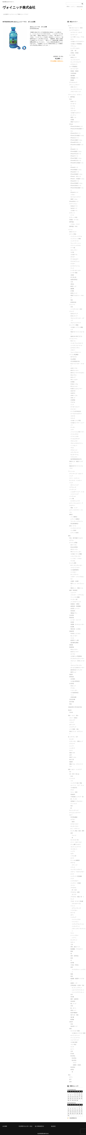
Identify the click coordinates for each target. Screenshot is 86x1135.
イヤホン (73, 193)
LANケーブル (74, 366)
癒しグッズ (73, 1002)
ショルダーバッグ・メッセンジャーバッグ (77, 491)
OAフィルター (74, 378)
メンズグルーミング (76, 600)
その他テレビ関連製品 (76, 654)
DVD (72, 774)
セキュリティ (74, 248)
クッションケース (75, 1036)
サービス (14, 14)
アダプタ (73, 400)
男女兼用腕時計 (74, 522)
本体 (72, 1022)
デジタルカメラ (73, 81)
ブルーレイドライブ (76, 321)
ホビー (71, 813)
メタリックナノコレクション (78, 928)
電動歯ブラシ (74, 611)
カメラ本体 (72, 53)
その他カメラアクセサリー (77, 40)
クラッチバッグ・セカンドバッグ (76, 473)
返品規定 (53, 1124)
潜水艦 (72, 995)
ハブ (72, 328)
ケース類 (73, 246)
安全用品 (74, 1056)
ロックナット (74, 938)
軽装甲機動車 (74, 1011)
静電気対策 (73, 300)
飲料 (70, 1080)
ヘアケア (71, 720)
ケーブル (73, 104)
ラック (72, 266)
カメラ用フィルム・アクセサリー (77, 36)
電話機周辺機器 (74, 641)
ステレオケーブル (76, 902)
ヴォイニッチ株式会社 (19, 7)
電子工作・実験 (74, 1013)
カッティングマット (77, 986)
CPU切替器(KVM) (75, 359)
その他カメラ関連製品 (76, 42)
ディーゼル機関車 (75, 858)
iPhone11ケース (75, 136)
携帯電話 (71, 220)
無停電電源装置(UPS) (76, 457)
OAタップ (73, 684)
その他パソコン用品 (76, 419)
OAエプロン (74, 373)
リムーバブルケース (76, 350)
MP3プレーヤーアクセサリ (77, 371)
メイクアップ (72, 725)
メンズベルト (72, 494)
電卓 (72, 298)
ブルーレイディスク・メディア (77, 318)
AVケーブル (74, 543)
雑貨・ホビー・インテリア (75, 768)
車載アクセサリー (75, 120)
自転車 (71, 1020)
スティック (74, 863)
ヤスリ (71, 749)
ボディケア (72, 723)
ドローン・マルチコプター (77, 870)
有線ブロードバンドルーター (77, 331)
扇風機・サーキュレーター (77, 623)
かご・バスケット (75, 827)
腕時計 (71, 513)
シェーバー (73, 591)
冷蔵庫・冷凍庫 (74, 579)
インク (72, 403)
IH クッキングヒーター (76, 563)
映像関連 (71, 645)
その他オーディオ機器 (76, 552)
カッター (71, 737)
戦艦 (72, 972)
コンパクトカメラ (75, 58)
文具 (72, 1049)
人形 (72, 943)
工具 (72, 280)
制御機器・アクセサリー (77, 947)
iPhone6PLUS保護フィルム (77, 144)
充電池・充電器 (74, 51)
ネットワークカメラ (76, 60)
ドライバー (72, 742)
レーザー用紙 (74, 271)
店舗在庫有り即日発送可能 (75, 705)
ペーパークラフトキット (78, 990)
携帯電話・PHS (73, 225)
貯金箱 (72, 1052)
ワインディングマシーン (77, 519)
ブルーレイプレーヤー (76, 663)
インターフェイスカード (77, 341)
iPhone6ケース (74, 147)
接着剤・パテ (74, 981)
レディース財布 (74, 531)
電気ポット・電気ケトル (77, 586)
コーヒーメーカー (75, 566)
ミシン (72, 693)
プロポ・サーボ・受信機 (77, 899)
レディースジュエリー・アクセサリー (76, 502)
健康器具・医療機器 (76, 604)
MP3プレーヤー (75, 369)
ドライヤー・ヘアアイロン (77, 593)
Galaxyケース (74, 204)
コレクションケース (76, 845)
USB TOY (73, 389)
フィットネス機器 (75, 595)
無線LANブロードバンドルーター (76, 465)
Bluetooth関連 (74, 545)
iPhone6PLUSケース (76, 140)
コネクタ (73, 414)
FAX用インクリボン (76, 632)
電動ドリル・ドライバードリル (76, 763)
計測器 (72, 289)
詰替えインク (74, 291)
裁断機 (72, 287)
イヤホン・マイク (75, 222)
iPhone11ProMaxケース (77, 125)
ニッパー (71, 744)
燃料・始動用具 (74, 997)
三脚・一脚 (73, 49)
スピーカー (73, 109)
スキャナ (73, 416)
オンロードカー (74, 824)
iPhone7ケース (74, 154)
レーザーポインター (76, 269)
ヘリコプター (74, 908)
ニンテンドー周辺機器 (76, 874)
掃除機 (71, 643)
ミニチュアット (76, 924)
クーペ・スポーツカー (76, 840)
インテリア (72, 777)
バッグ (71, 481)
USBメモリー (74, 85)
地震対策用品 (74, 278)
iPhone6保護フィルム (76, 150)
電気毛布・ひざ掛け (76, 627)
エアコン (71, 538)
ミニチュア (73, 915)
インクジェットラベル (76, 234)
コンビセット (74, 847)
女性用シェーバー (75, 607)
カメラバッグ (74, 33)
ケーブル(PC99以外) (76, 409)
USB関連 (73, 398)
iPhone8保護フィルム (76, 168)
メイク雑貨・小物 (73, 727)
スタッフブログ (35, 14)
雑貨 (70, 1027)
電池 (70, 702)
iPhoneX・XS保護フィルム (77, 177)
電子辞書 (71, 700)
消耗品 (72, 282)
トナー (72, 428)
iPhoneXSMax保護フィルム (77, 187)
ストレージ (72, 303)
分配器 (72, 273)
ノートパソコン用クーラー (77, 430)
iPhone (71, 122)
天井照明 (71, 613)
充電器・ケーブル (73, 218)
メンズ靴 (71, 497)
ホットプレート (74, 573)
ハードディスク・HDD (76, 307)
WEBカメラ (74, 56)
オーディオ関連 (73, 541)
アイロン (73, 686)
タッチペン (73, 113)
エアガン (73, 818)
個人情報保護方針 (39, 1124)
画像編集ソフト (74, 76)
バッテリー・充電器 (76, 881)
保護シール (73, 115)
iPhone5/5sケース (73, 200)
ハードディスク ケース (76, 344)
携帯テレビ (73, 670)
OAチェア (73, 375)
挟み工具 (71, 758)
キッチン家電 (72, 561)
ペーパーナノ (75, 920)
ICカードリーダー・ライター (77, 363)
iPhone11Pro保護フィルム (77, 134)
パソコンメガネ (74, 434)
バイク (72, 877)
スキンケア (72, 718)
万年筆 (71, 711)
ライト (72, 931)
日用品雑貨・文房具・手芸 (77, 983)
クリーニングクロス (76, 244)
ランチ (72, 1045)
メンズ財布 (73, 529)
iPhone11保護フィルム (76, 138)
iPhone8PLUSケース (76, 159)
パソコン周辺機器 (73, 353)
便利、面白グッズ (75, 945)
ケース (72, 213)
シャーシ (74, 936)
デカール (73, 861)
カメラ (70, 24)
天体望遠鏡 (73, 71)
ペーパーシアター (76, 918)
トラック (73, 865)
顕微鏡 (72, 78)
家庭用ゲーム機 (74, 638)
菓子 (70, 1077)
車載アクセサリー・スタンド (77, 295)
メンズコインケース (76, 526)
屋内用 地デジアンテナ (76, 668)
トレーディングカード (76, 868)
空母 (72, 1004)
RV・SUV (74, 888)
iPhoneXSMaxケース (76, 184)
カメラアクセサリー (74, 28)
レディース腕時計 (75, 517)
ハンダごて (72, 746)
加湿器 (72, 620)
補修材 (71, 760)
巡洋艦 (72, 961)
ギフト (71, 1075)
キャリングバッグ (73, 808)
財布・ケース (72, 524)
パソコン (70, 228)
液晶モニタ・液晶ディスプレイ (76, 461)
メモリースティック (76, 90)
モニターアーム (74, 453)
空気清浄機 (72, 698)
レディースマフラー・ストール (76, 509)
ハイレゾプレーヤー (76, 554)
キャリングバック (75, 1033)
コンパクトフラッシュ (76, 87)
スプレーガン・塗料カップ (76, 739)
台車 (70, 753)
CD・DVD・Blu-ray (74, 772)
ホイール (73, 911)
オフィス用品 (72, 232)
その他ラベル (74, 253)
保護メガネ (72, 751)
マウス (72, 446)
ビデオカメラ (74, 62)
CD (70, 770)
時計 (72, 804)
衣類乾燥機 (73, 695)
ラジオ (72, 636)
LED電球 (73, 677)
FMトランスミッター (76, 550)
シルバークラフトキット (78, 988)
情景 (72, 965)
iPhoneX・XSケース (76, 175)
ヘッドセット (74, 444)
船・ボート (73, 1006)
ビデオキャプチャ (75, 346)
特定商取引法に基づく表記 (25, 1124)
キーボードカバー (75, 405)
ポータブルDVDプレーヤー (77, 666)
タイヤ (72, 856)
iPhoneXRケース (75, 179)
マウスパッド (74, 448)
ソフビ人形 (73, 854)
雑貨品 (72, 1068)
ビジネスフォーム (75, 264)
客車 (72, 956)
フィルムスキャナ (75, 437)
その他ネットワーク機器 (77, 325)
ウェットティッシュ (76, 241)
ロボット (73, 940)
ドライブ (71, 309)
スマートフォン (73, 202)
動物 (72, 949)
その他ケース (74, 209)
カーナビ (73, 652)
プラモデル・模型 (75, 890)
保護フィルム (74, 197)
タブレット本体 (73, 215)
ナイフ (72, 872)
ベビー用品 (73, 1043)
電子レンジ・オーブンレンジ (77, 583)
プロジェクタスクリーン (77, 441)
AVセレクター (74, 648)
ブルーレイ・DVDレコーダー (77, 660)
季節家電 (71, 616)
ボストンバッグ (74, 483)
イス (72, 779)
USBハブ (73, 396)
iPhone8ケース (74, 165)
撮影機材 (73, 74)
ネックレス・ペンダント (75, 478)
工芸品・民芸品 (74, 963)
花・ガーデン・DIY (73, 735)
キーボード (73, 102)
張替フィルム (72, 755)
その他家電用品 (74, 691)
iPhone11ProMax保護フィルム (77, 128)
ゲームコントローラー (75, 811)
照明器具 (71, 675)
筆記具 (70, 708)
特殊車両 (73, 999)
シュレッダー (74, 688)
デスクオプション (75, 259)
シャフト (73, 849)
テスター (73, 262)
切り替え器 (73, 275)
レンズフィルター (75, 46)
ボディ (72, 913)
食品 (69, 1073)
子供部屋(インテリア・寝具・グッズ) (77, 796)
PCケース (73, 339)
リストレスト (74, 455)
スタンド (73, 106)
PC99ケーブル (74, 382)
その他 (72, 250)
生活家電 (71, 682)
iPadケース (73, 100)
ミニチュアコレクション (78, 922)
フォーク (74, 833)
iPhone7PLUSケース (76, 152)
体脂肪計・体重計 (75, 602)
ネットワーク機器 (73, 323)
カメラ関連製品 (73, 65)
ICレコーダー (74, 634)
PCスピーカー (74, 384)
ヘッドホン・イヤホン (76, 557)
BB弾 (73, 820)
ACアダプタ (74, 355)
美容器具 (73, 609)
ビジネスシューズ (75, 499)
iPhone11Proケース (75, 131)
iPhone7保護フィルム (76, 156)
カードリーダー (74, 67)
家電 (69, 534)
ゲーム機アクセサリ (76, 843)
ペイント (73, 904)
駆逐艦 (72, 1018)
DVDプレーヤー (75, 650)
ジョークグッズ (74, 1038)
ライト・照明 (74, 790)
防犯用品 (73, 1065)
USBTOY (73, 391)
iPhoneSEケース (75, 170)
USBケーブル (74, 394)
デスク (72, 788)
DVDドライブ (72, 230)
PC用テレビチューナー (76, 387)
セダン (72, 852)
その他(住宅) (74, 786)
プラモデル (73, 886)
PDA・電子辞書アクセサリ (76, 536)
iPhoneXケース (74, 190)
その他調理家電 (74, 568)
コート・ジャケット (74, 476)
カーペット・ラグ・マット (77, 783)
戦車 (72, 974)
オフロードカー (74, 822)
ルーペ (72, 1047)
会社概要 (6, 14)
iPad (70, 97)
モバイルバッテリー (76, 195)
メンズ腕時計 (74, 515)
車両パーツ (73, 1008)
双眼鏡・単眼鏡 (74, 69)
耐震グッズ (73, 284)
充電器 (72, 118)
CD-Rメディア (74, 312)
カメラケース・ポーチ (76, 31)
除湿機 (72, 625)
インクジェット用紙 (76, 237)
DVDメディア (74, 314)
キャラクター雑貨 (75, 1029)
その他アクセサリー (76, 111)
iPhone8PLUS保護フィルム (77, 162)
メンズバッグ (72, 488)
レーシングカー (74, 933)
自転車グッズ (74, 1024)
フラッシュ (73, 44)
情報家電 (71, 629)
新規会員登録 (80, 6)
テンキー (73, 425)
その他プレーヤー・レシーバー (77, 422)
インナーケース (74, 239)
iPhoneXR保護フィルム (76, 181)
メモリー (73, 348)
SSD (72, 305)
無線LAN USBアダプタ (76, 334)
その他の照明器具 (75, 679)
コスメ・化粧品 (73, 716)
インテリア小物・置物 (76, 781)
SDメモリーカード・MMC (76, 26)
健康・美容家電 (73, 588)
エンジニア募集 (24, 14)
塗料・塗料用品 (74, 954)
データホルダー (74, 257)
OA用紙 (72, 380)
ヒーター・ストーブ (76, 618)
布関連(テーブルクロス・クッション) (77, 801)
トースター (73, 570)
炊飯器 (71, 673)
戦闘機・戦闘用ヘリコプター (77, 978)
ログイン (73, 6)
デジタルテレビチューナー (77, 657)
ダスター (73, 255)
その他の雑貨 (74, 1040)
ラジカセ (73, 559)
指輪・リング (74, 506)
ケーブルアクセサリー (76, 412)
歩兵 (72, 993)
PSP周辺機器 (74, 815)
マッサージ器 (74, 598)
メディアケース (74, 450)
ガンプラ (74, 893)
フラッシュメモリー (74, 83)
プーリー (73, 883)
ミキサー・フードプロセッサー (77, 576)
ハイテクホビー (74, 879)
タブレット (72, 211)
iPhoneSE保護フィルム (76, 172)
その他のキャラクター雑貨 (78, 1031)
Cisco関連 (73, 357)
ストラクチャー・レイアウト (78, 969)
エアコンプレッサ (76, 906)
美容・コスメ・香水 (73, 714)
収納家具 (73, 793)
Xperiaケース (74, 206)
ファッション (71, 469)
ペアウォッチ (72, 485)
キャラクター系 (74, 838)
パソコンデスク (74, 432)
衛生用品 (74, 1058)
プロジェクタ (74, 439)
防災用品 (73, 1054)
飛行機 (72, 1015)
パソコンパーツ (73, 337)
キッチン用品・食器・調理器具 (77, 830)
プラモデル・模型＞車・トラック (77, 896)
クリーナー (73, 407)
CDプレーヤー (74, 548)
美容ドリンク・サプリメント (76, 731)
